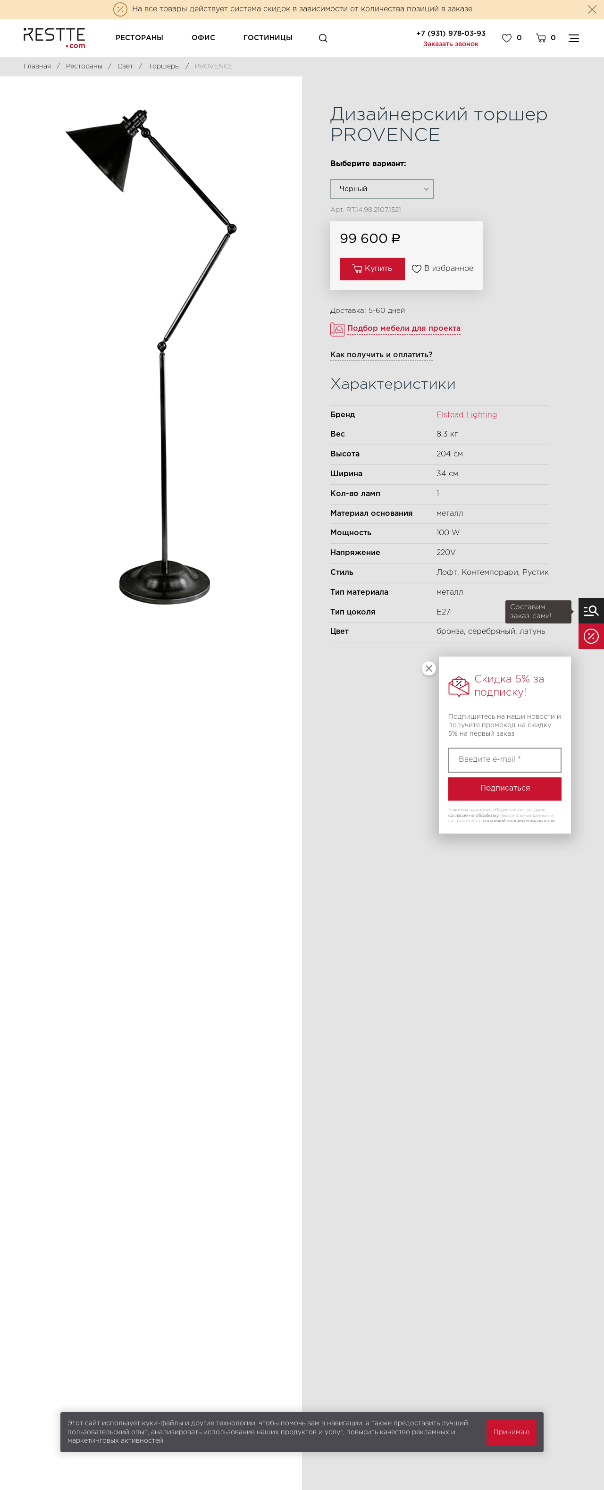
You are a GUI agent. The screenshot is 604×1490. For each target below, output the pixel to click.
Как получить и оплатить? (381, 355)
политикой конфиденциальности (519, 821)
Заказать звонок (450, 44)
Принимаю (511, 1432)
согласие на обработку (473, 815)
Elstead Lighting (466, 415)
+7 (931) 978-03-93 (451, 34)
